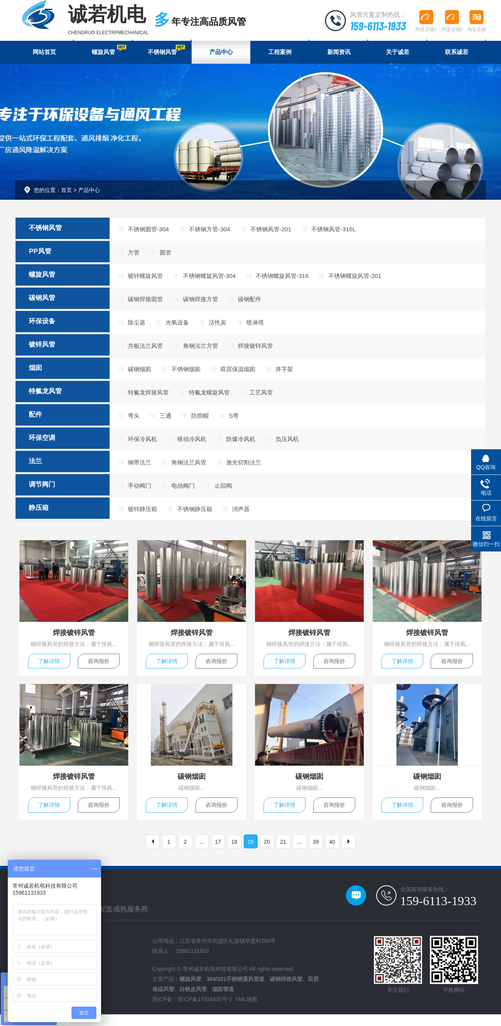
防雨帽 (206, 421)
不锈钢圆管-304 (150, 231)
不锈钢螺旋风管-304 (216, 279)
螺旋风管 (108, 51)
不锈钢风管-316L (348, 231)
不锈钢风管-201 (281, 231)
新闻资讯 (338, 53)
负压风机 (300, 444)
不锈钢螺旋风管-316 (294, 279)
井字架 (297, 373)
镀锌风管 (49, 350)
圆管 (169, 255)
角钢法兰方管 (206, 350)
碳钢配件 (259, 302)
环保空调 (49, 445)
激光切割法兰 (253, 468)
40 (332, 853)
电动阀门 (187, 492)
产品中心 (221, 53)
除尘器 (138, 326)
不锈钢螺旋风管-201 (372, 279)
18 (234, 853)
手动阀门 (141, 492)
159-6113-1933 (376, 25)
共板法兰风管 (147, 350)
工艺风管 (272, 397)
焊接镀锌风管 (266, 350)
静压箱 (45, 516)
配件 (42, 421)
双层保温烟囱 (247, 373)
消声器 (250, 516)
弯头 (135, 421)
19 (251, 853)
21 (283, 853)
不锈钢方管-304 (215, 231)
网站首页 (44, 53)
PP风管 (46, 255)
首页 (66, 192)
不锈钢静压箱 (200, 516)
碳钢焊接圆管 (147, 302)
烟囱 (42, 374)
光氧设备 (181, 326)
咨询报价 (99, 669)
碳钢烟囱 (141, 373)
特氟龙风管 (52, 397)
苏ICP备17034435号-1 (205, 1011)
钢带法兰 (141, 468)
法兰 (42, 469)
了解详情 (48, 669)
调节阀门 (49, 492)
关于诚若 (397, 53)
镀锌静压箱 (144, 516)
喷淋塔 (266, 326)
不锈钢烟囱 (190, 373)
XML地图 (246, 1011)
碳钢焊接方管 (206, 302)
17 (218, 853)
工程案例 (279, 53)
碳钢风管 (49, 303)
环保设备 (49, 326)
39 (316, 853)
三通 (169, 421)
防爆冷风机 (250, 444)
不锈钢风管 (166, 51)
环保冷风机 (144, 444)
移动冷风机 (197, 444)
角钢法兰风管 (194, 468)
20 (267, 853)
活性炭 (225, 326)
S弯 (243, 421)
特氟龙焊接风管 (150, 397)
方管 (135, 255)
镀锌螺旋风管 (147, 279)
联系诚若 (456, 53)
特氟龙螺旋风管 (215, 397)
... (201, 853)
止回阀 (231, 492)
